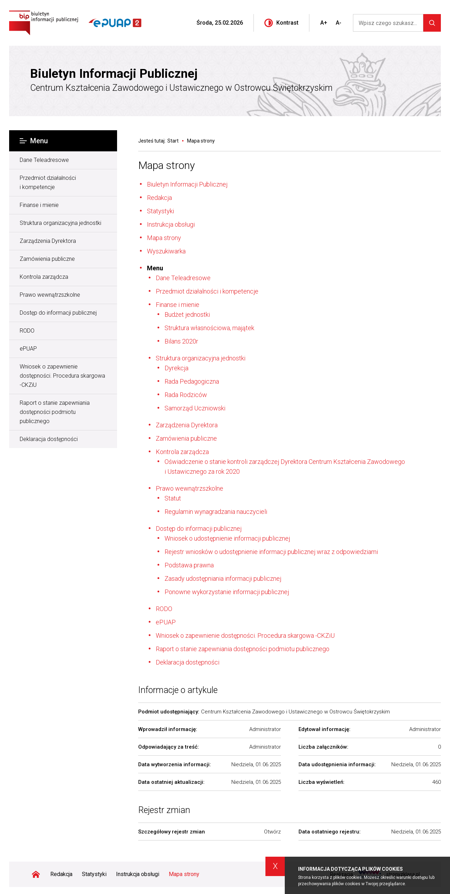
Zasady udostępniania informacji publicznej (223, 578)
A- (338, 22)
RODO (27, 330)
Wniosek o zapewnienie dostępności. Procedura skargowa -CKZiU (62, 375)
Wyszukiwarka (166, 251)
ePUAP (28, 348)
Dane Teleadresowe (44, 160)
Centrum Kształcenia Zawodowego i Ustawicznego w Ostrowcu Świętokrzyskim (181, 88)
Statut (173, 498)
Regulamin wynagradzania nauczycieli (216, 511)
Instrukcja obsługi (171, 224)
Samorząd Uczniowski (195, 408)
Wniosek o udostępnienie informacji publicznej (227, 538)
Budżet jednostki (187, 314)
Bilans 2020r (181, 341)
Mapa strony (166, 165)
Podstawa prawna (189, 565)
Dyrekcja (176, 368)
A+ (323, 22)
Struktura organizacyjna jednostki (60, 223)
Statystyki (160, 211)
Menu (34, 141)
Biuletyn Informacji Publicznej (114, 74)
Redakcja (159, 197)
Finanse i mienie (39, 205)
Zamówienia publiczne (47, 259)
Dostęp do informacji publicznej (58, 312)
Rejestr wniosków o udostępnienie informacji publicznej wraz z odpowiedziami (271, 551)
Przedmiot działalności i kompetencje (48, 182)
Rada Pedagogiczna (192, 381)
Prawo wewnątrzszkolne (50, 294)
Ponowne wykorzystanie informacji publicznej (227, 592)
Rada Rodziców (186, 394)
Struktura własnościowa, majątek (209, 328)
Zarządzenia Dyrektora (48, 241)
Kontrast (281, 23)
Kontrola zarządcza (44, 276)
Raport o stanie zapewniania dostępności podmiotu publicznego (55, 411)
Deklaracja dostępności (49, 439)
